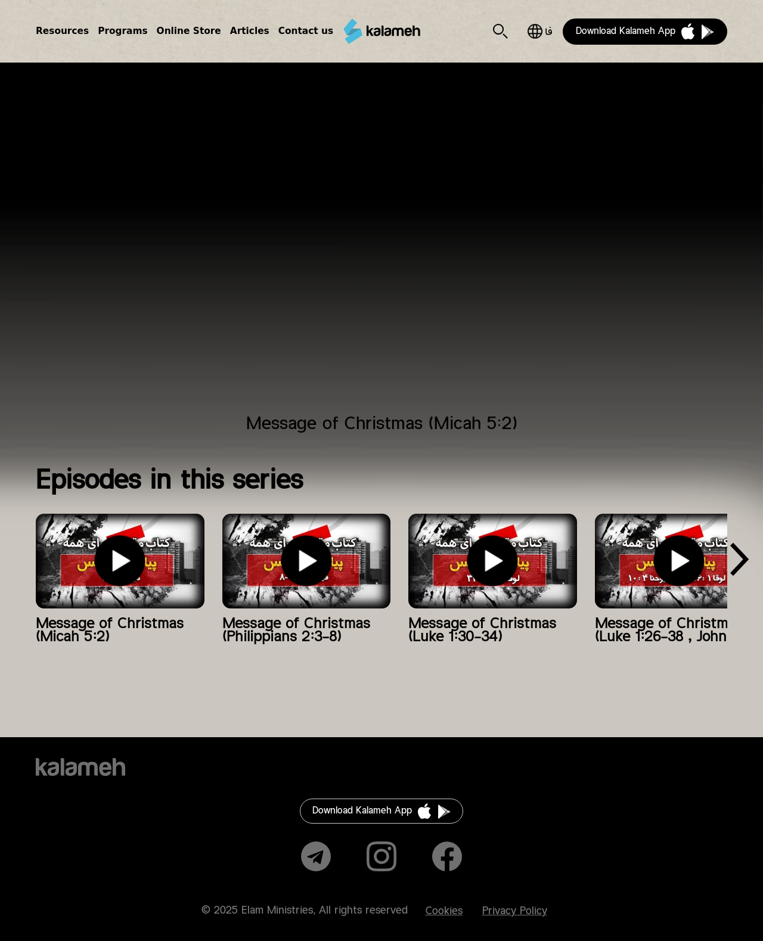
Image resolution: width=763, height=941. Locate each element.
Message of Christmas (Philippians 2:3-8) (296, 630)
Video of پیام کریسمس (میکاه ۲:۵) (381, 245)
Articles (249, 31)
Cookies (444, 911)
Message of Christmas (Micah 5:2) (110, 630)
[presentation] (739, 563)
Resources (62, 31)
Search (500, 31)
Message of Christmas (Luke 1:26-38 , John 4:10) (678, 630)
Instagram (381, 856)
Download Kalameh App (625, 31)
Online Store (189, 31)
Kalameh (381, 31)
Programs (122, 31)
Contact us (305, 31)
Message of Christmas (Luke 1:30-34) (482, 630)
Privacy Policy (514, 911)
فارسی (540, 31)
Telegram (316, 856)
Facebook (447, 856)
